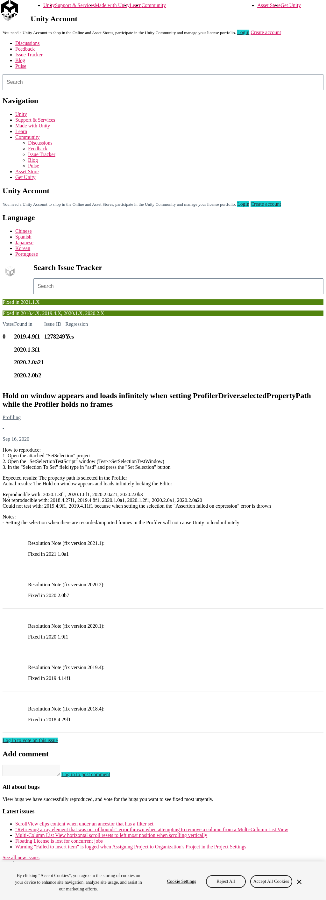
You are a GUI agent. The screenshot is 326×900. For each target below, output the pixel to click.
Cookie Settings (181, 881)
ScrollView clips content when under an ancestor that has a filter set (84, 825)
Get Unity (290, 5)
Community (153, 5)
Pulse (20, 66)
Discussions (27, 43)
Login (243, 32)
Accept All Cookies (271, 881)
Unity (49, 5)
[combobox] (163, 82)
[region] (163, 880)
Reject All (225, 881)
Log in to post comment (92, 776)
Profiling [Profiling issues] (12, 417)
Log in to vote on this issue (30, 740)
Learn (135, 5)
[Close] (299, 882)
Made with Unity (112, 5)
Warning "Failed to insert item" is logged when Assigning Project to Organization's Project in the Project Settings (130, 848)
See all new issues (21, 859)
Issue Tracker (29, 54)
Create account (266, 32)
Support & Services (75, 5)
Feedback (25, 49)
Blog (20, 60)
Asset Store (268, 5)
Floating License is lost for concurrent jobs (59, 843)
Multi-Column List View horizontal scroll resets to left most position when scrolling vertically (111, 837)
